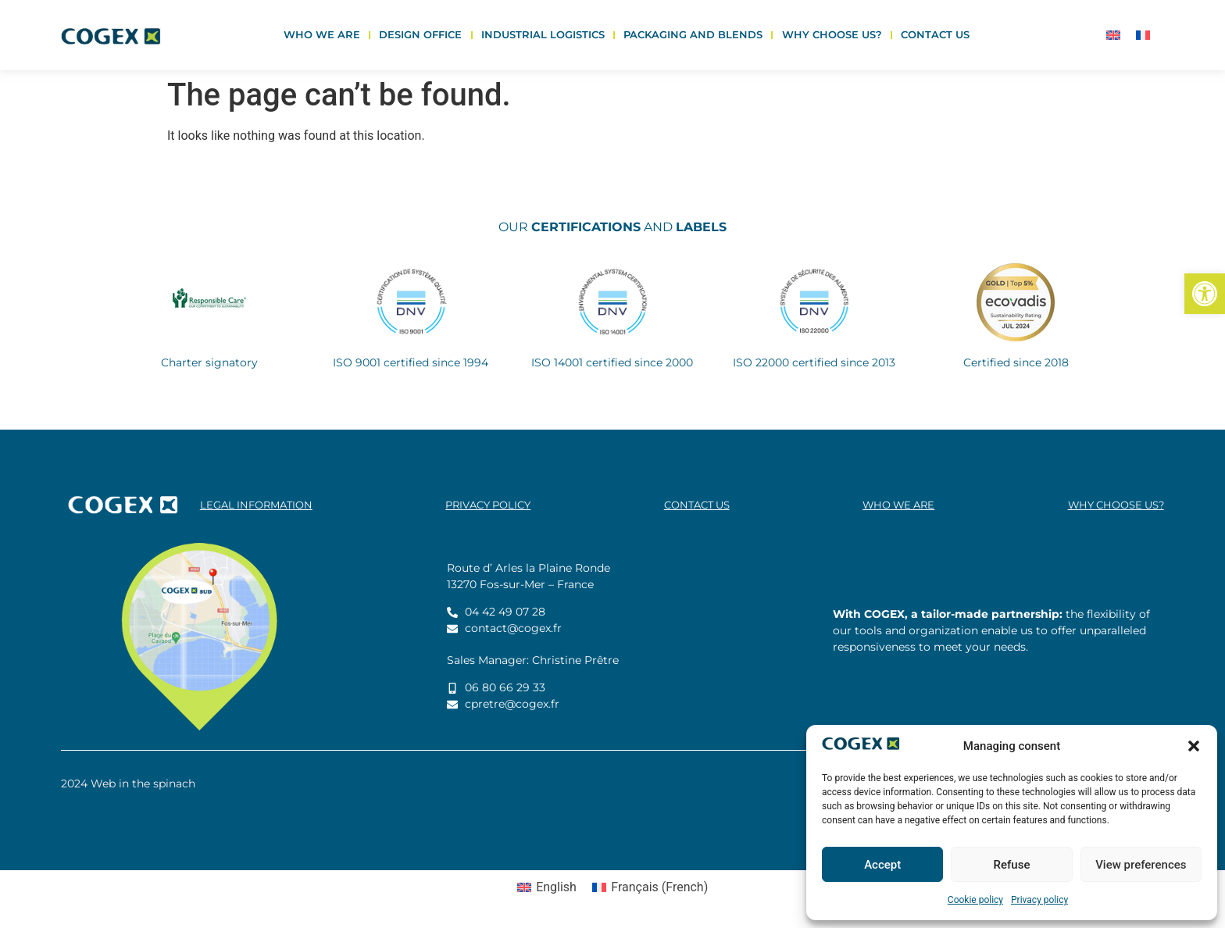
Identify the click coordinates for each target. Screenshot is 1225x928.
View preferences (1140, 865)
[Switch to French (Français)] (650, 887)
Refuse (1012, 865)
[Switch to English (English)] (546, 887)
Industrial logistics (543, 35)
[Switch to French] (1143, 35)
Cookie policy (975, 899)
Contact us (935, 35)
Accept (882, 865)
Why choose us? (832, 35)
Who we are (322, 35)
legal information (256, 505)
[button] (1204, 293)
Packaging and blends (692, 35)
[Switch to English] (1113, 35)
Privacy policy (1039, 899)
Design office (420, 35)
